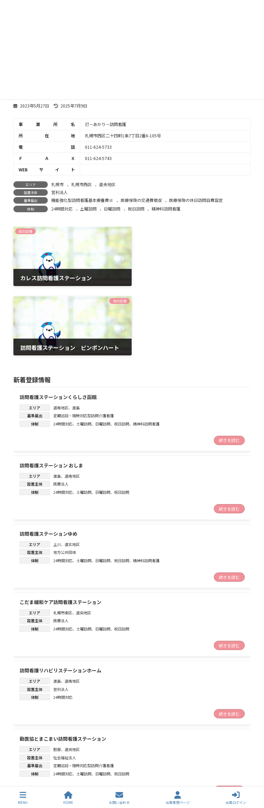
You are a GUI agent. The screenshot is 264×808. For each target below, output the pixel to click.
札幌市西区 (81, 184)
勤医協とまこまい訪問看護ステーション (63, 667)
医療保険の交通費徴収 (141, 200)
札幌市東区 (62, 541)
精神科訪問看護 (166, 209)
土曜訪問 (88, 209)
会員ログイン (236, 798)
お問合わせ (78, 758)
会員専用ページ (178, 798)
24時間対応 (62, 209)
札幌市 (57, 184)
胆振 (57, 677)
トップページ (35, 753)
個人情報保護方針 (125, 758)
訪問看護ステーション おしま (51, 393)
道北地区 (72, 472)
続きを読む (229, 369)
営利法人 (59, 192)
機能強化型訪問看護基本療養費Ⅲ (82, 200)
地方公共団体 (64, 480)
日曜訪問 (112, 209)
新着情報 (76, 753)
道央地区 (107, 184)
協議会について (192, 753)
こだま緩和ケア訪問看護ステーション (60, 530)
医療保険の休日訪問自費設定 (196, 200)
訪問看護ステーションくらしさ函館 (58, 325)
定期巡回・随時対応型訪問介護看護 (83, 344)
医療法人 (60, 412)
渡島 (76, 336)
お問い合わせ (119, 798)
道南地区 (60, 336)
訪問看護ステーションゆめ (48, 461)
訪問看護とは (35, 758)
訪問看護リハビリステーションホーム (60, 598)
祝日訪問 (136, 209)
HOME (68, 798)
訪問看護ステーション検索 (131, 753)
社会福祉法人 (64, 685)
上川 (57, 472)
